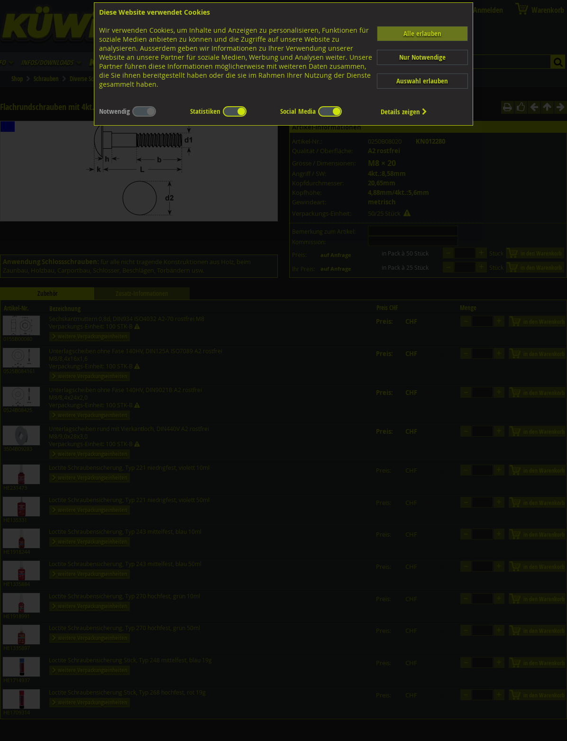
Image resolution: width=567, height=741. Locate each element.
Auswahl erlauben (422, 81)
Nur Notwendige (422, 57)
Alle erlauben (422, 33)
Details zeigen (404, 112)
